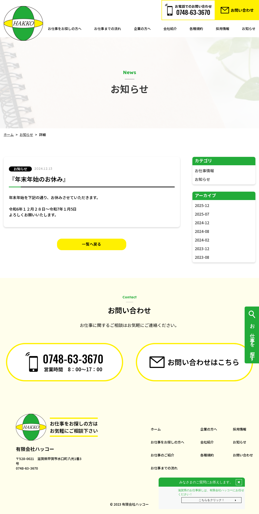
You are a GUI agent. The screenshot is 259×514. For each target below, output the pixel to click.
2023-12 (202, 248)
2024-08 (202, 231)
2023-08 (202, 257)
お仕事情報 (204, 170)
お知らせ (202, 179)
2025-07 (202, 214)
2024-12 (202, 222)
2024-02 (202, 240)
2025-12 (202, 205)
